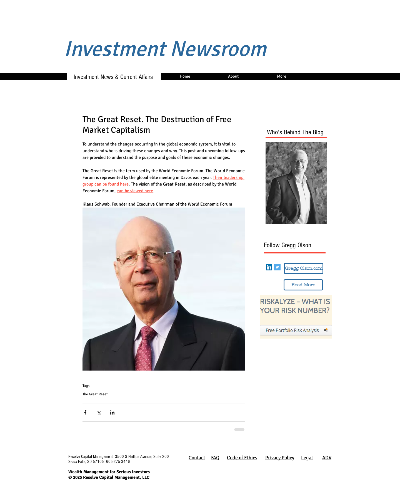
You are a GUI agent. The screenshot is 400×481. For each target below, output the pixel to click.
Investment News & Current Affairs (110, 77)
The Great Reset (95, 394)
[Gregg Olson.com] (303, 268)
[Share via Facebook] (85, 412)
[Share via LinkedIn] (112, 412)
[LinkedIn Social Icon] (269, 267)
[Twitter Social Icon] (277, 267)
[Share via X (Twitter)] (98, 412)
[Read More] (303, 284)
